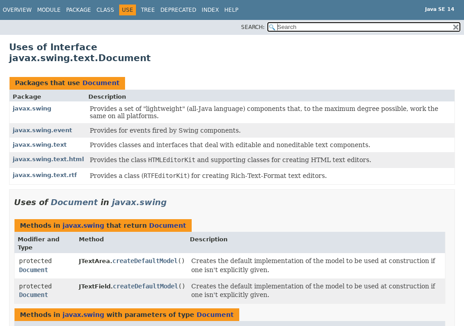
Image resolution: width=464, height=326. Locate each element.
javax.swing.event (42, 130)
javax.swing (32, 108)
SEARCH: (253, 27)
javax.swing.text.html (48, 159)
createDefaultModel (145, 260)
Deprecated (178, 10)
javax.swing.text (40, 144)
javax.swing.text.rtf (45, 175)
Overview (17, 10)
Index (210, 10)
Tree (148, 10)
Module (49, 10)
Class (105, 10)
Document (101, 82)
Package (78, 10)
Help (231, 10)
